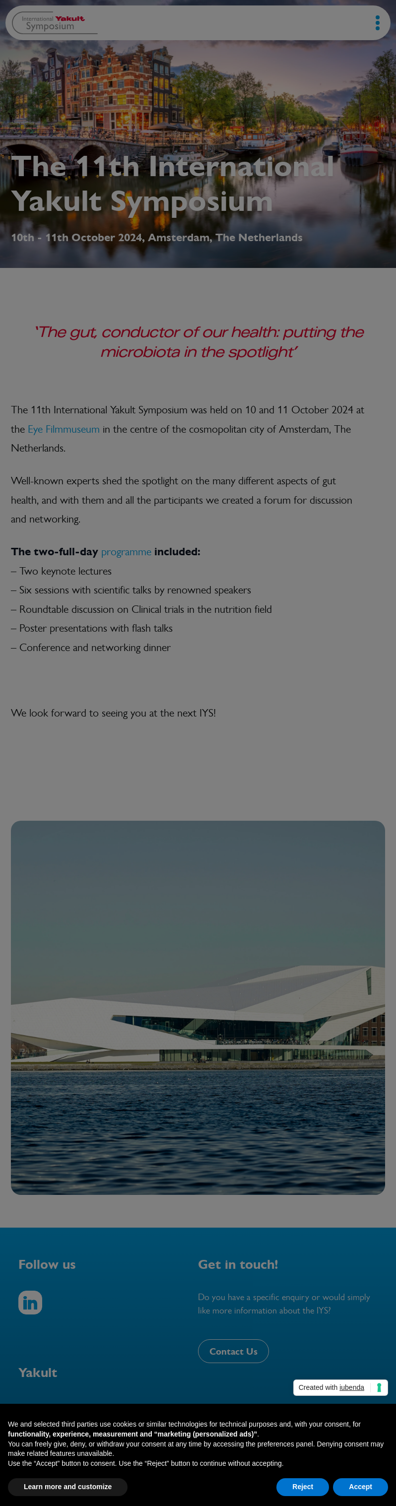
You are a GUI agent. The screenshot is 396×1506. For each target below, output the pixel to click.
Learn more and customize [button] (68, 1487)
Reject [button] (302, 1487)
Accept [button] (360, 1487)
